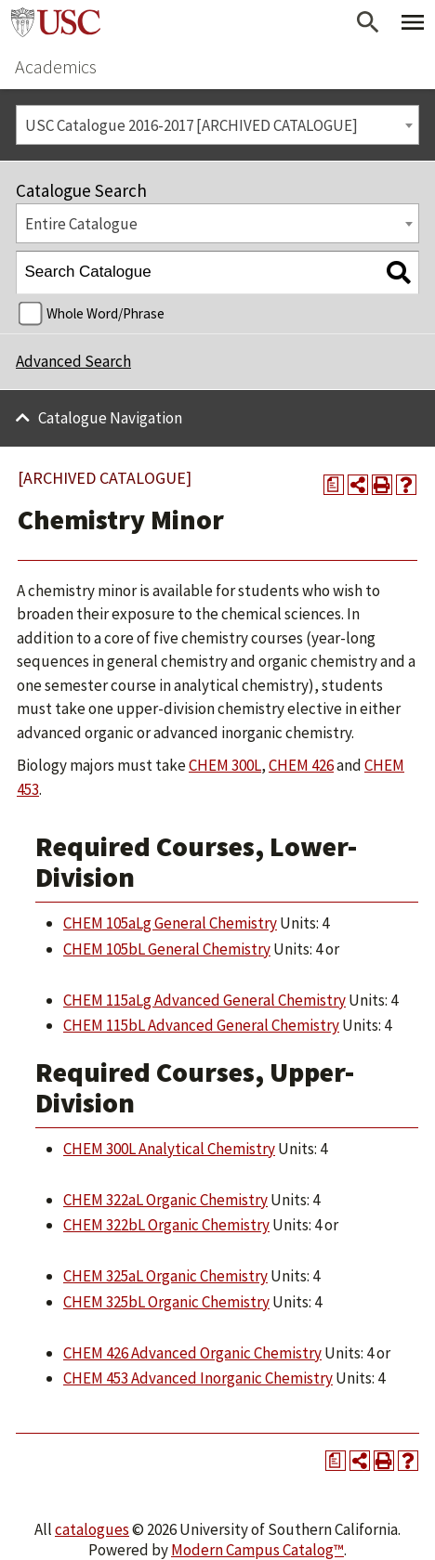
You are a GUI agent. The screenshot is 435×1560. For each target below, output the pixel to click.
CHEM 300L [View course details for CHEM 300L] (225, 765)
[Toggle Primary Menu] (412, 22)
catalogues (92, 1529)
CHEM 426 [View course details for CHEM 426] (301, 765)
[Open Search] (368, 22)
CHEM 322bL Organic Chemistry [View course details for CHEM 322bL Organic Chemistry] (166, 1225)
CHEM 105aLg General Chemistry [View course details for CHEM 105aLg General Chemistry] (170, 923)
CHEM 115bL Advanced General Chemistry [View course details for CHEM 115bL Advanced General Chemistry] (201, 1025)
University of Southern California (55, 22)
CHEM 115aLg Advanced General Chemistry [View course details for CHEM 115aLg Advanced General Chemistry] (204, 1000)
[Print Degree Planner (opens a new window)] (333, 484)
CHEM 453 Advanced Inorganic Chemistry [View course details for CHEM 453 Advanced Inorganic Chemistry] (198, 1378)
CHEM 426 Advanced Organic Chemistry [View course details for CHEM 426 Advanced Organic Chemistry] (192, 1353)
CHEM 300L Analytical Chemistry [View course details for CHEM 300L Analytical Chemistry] (169, 1148)
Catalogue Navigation (110, 418)
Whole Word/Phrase (105, 313)
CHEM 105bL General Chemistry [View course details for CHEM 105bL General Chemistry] (166, 949)
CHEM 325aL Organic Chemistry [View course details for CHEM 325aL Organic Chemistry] (165, 1276)
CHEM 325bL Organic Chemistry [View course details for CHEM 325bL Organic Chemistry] (166, 1302)
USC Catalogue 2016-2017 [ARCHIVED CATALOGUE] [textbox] (191, 125)
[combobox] (217, 125)
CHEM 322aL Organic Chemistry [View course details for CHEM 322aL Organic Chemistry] (165, 1200)
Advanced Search (73, 361)
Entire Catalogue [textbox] (81, 224)
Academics (56, 66)
